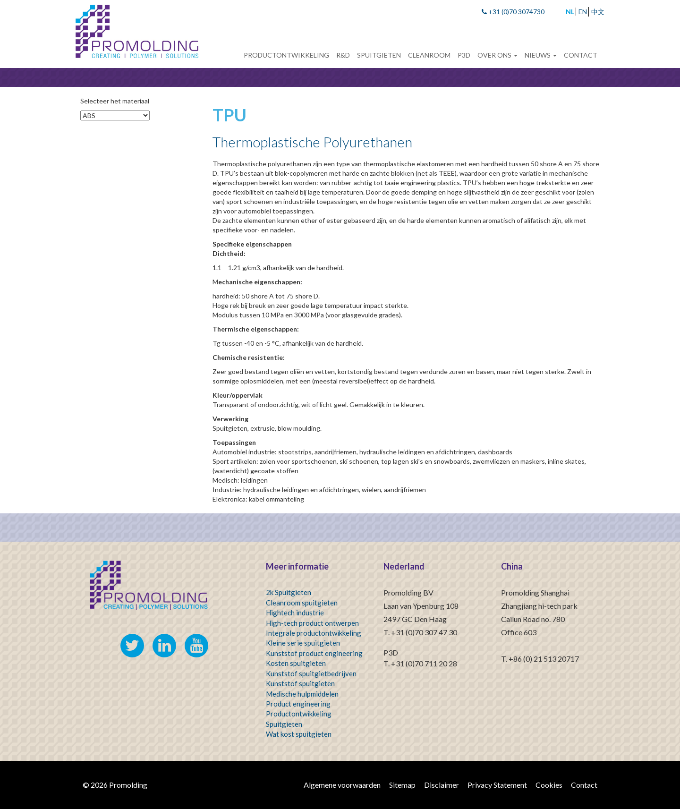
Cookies (549, 784)
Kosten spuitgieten (296, 663)
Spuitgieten (379, 55)
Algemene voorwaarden (342, 784)
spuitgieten (317, 683)
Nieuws (541, 55)
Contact (580, 55)
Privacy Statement (497, 784)
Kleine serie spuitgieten (303, 643)
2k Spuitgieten (288, 592)
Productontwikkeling (286, 55)
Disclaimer (441, 784)
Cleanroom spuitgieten (302, 602)
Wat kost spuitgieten (299, 734)
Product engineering (298, 703)
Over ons (497, 55)
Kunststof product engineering (314, 653)
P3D (464, 55)
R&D (343, 55)
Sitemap (402, 784)
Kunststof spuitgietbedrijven (311, 673)
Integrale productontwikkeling (313, 633)
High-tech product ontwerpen (312, 623)
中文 (597, 12)
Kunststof (282, 683)
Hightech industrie (295, 612)
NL (570, 12)
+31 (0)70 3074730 (513, 12)
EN (582, 12)
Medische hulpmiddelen (302, 694)
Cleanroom (429, 55)
